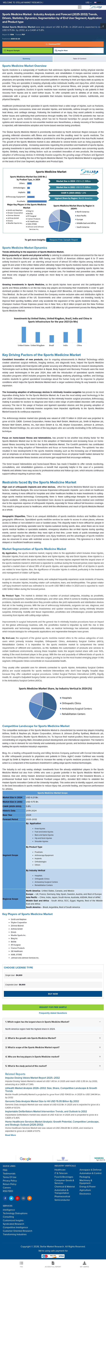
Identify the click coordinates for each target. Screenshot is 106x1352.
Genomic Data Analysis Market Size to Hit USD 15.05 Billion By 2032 (42, 1101)
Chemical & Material (65, 1186)
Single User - (13, 975)
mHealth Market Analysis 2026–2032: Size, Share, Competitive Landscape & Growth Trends (51, 1090)
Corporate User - (15, 985)
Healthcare (60, 1169)
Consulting (8, 1216)
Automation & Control (91, 1173)
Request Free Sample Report (64, 240)
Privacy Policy (10, 1180)
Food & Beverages (64, 1176)
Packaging (85, 1176)
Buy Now (53, 994)
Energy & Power (88, 1186)
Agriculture (85, 1190)
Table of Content (79, 59)
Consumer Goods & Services (64, 1182)
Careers (7, 1187)
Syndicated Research (13, 1224)
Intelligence (9, 1209)
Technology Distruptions (15, 1213)
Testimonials (9, 1173)
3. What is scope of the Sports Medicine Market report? (32, 1047)
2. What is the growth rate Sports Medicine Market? (30, 1038)
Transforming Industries (14, 1234)
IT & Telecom (61, 1173)
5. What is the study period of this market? (26, 1065)
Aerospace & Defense (91, 1169)
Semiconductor (62, 1200)
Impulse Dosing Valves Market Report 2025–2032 (32, 1077)
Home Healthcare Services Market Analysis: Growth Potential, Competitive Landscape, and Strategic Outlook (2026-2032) (52, 1123)
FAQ (5, 1170)
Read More (10, 1135)
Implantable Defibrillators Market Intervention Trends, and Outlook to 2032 (46, 1111)
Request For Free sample (53, 1007)
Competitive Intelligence (15, 1227)
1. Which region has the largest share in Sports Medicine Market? (37, 1021)
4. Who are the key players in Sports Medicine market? (32, 1056)
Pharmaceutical (62, 1196)
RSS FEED (8, 1191)
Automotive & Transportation (62, 1191)
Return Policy (9, 1184)
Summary (26, 59)
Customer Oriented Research (17, 1230)
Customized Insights (13, 1220)
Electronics (85, 1193)
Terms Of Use (9, 1177)
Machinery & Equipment (86, 1182)
